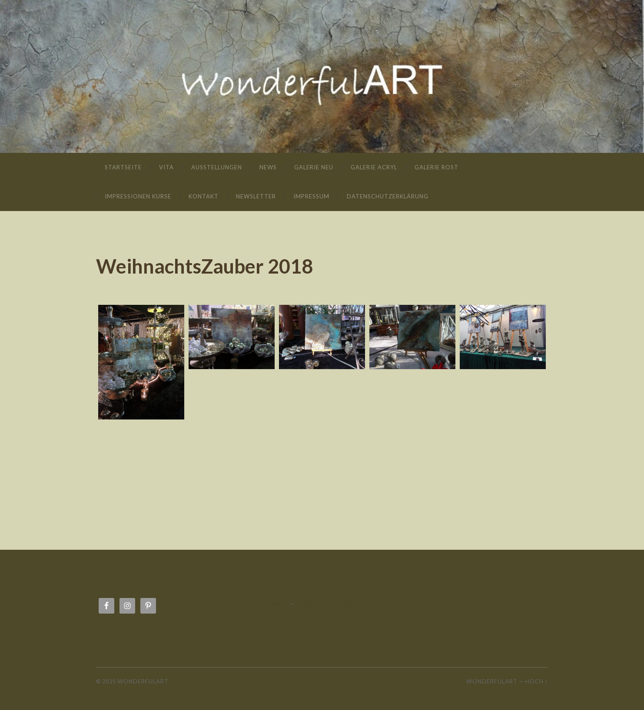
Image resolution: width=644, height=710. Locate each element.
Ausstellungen (216, 167)
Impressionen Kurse (138, 196)
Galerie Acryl (374, 167)
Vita (166, 167)
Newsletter (256, 196)
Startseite (123, 167)
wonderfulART (322, 63)
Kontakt (204, 196)
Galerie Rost (436, 167)
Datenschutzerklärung (387, 196)
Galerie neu (313, 167)
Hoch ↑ (536, 681)
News (268, 167)
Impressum (311, 196)
